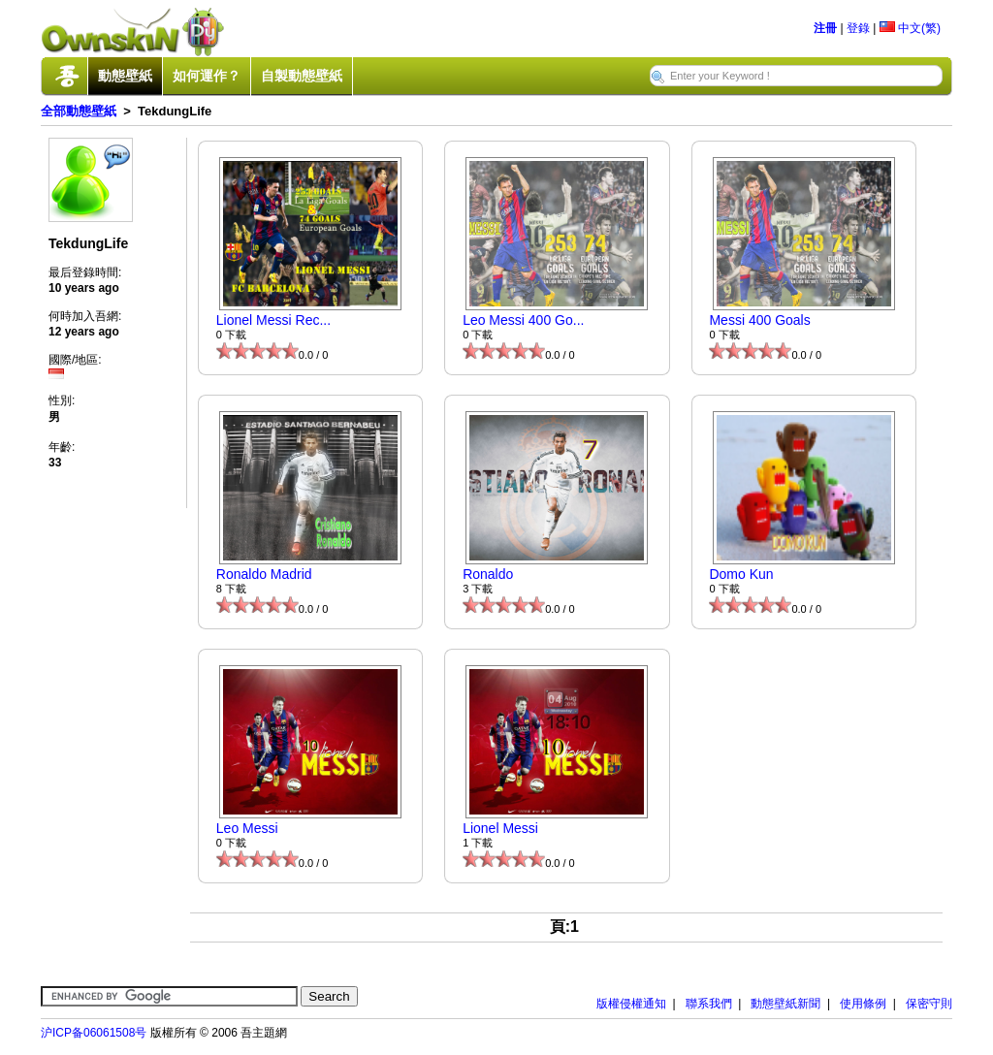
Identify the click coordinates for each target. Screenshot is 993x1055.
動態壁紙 (125, 75)
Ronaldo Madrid (264, 574)
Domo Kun (741, 574)
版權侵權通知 (631, 1003)
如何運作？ (206, 75)
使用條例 (863, 1003)
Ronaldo (488, 574)
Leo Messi (247, 828)
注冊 (825, 28)
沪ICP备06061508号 (93, 1032)
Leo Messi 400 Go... (523, 320)
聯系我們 (709, 1003)
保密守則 (929, 1003)
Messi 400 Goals (759, 320)
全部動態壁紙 (78, 111)
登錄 (858, 28)
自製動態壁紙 (301, 75)
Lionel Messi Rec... (273, 320)
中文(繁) (910, 28)
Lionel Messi (500, 828)
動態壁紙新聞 (785, 1003)
